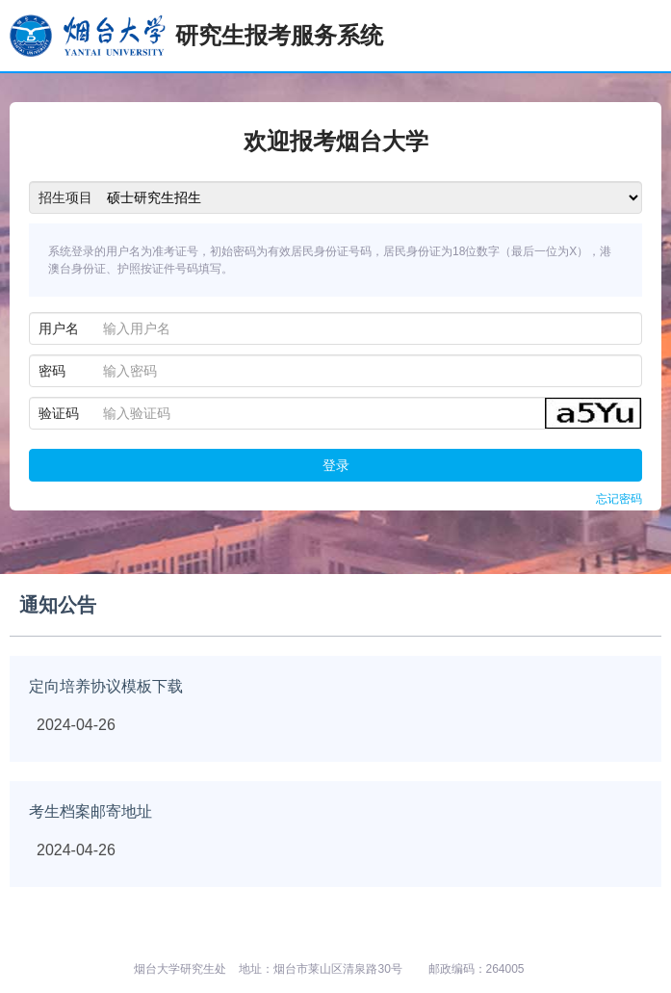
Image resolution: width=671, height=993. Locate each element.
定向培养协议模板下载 (106, 686)
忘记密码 (619, 499)
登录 (336, 465)
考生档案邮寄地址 (90, 811)
